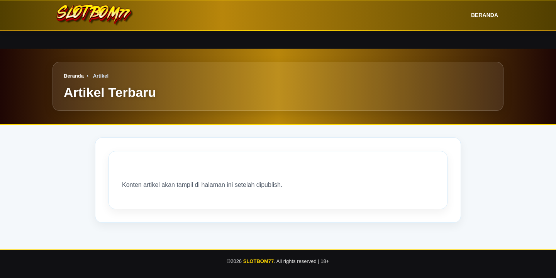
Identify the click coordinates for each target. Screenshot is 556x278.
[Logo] (95, 15)
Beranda (479, 15)
